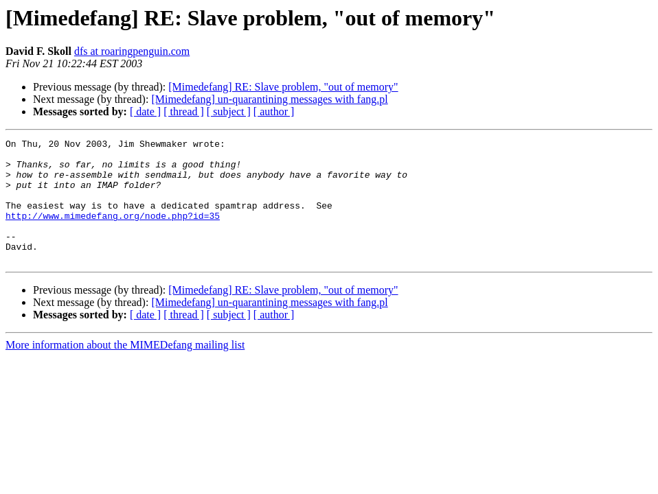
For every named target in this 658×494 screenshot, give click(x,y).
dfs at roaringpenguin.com (132, 51)
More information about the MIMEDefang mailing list (125, 369)
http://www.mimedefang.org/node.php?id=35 (112, 232)
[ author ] (274, 111)
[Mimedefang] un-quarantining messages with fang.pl (269, 99)
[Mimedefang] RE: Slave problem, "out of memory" (283, 87)
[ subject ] (229, 111)
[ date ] (145, 111)
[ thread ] (183, 111)
